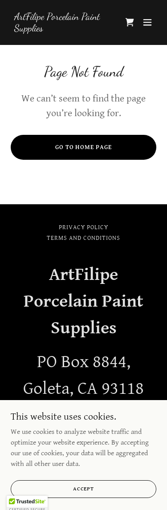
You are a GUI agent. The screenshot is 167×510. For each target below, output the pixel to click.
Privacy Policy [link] (83, 227)
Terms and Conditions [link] (83, 238)
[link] (61, 29)
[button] (147, 22)
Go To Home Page (83, 147)
